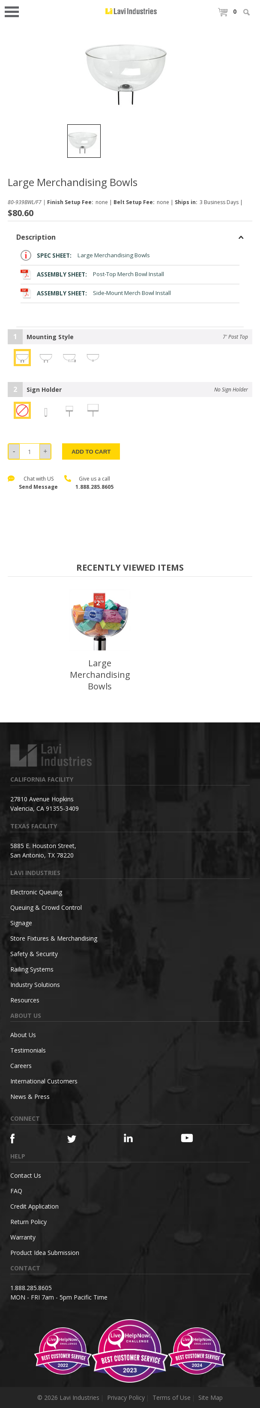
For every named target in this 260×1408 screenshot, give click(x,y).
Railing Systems (32, 969)
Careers (21, 1066)
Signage (21, 923)
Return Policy (28, 1222)
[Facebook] (24, 1138)
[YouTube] (195, 1138)
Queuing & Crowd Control (46, 907)
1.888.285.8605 (94, 486)
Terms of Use (171, 1397)
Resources (24, 1000)
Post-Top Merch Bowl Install (92, 274)
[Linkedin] (138, 1138)
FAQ (16, 1191)
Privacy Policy (126, 1397)
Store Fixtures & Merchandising (53, 938)
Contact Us (25, 1175)
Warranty (23, 1237)
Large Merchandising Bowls (85, 255)
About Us (23, 1035)
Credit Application (34, 1206)
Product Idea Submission (44, 1253)
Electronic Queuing (36, 892)
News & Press (30, 1096)
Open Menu (14, 11)
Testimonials (28, 1050)
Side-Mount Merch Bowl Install (95, 293)
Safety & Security (34, 954)
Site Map (210, 1397)
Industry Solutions (35, 985)
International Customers (44, 1081)
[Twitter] (81, 1139)
